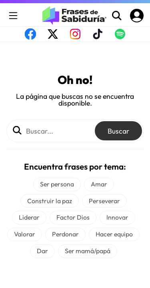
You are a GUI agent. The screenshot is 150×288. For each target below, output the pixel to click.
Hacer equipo (114, 234)
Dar (42, 251)
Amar (99, 184)
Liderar (29, 217)
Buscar (118, 131)
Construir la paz (49, 201)
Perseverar (104, 201)
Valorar (24, 234)
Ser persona (57, 184)
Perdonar (65, 234)
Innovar (117, 217)
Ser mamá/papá (87, 251)
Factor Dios (73, 217)
